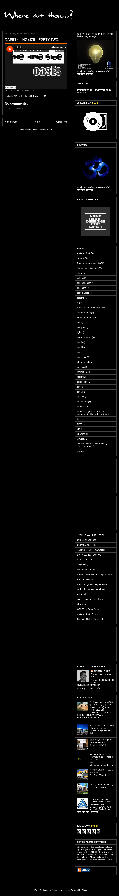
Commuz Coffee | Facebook (90, 619)
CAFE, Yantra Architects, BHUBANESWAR (101, 785)
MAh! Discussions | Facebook (91, 589)
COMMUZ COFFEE (86, 545)
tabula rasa (82, 401)
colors (80, 278)
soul (79, 387)
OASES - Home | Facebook (90, 599)
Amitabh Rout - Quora (87, 614)
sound (80, 392)
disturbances (83, 293)
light (79, 332)
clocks (80, 273)
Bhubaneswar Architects (88, 263)
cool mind (81, 288)
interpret (81, 327)
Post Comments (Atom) (42, 129)
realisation (82, 372)
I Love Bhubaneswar (86, 317)
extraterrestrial (84, 312)
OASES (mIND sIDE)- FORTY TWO (23, 90)
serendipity (82, 382)
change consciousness (88, 268)
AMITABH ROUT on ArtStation (91, 550)
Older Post (61, 122)
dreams (80, 298)
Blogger (85, 890)
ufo (78, 429)
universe (81, 434)
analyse (80, 258)
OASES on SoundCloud (88, 609)
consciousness (84, 283)
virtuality (81, 439)
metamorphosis (84, 337)
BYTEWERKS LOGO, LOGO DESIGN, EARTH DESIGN (101, 757)
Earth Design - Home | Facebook (92, 584)
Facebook (81, 594)
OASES (7, 90)
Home (37, 122)
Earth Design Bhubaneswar (90, 307)
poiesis (80, 367)
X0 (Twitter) (82, 564)
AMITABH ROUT (102, 671)
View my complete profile (88, 688)
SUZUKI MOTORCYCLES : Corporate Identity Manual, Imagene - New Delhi (102, 729)
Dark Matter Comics (86, 569)
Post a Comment (16, 109)
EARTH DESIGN (85, 579)
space (80, 396)
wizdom (80, 451)
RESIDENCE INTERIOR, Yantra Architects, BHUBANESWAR (101, 742)
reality (80, 377)
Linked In (81, 604)
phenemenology (84, 362)
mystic (80, 352)
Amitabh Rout (83, 253)
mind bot (81, 347)
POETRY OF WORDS (87, 559)
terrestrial (81, 406)
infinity (80, 322)
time (79, 419)
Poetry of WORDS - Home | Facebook (95, 574)
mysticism (81, 357)
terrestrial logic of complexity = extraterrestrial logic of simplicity (92, 412)
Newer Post (11, 122)
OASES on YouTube (86, 540)
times (79, 424)
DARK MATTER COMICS (89, 555)
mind (79, 342)
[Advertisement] (95, 475)
